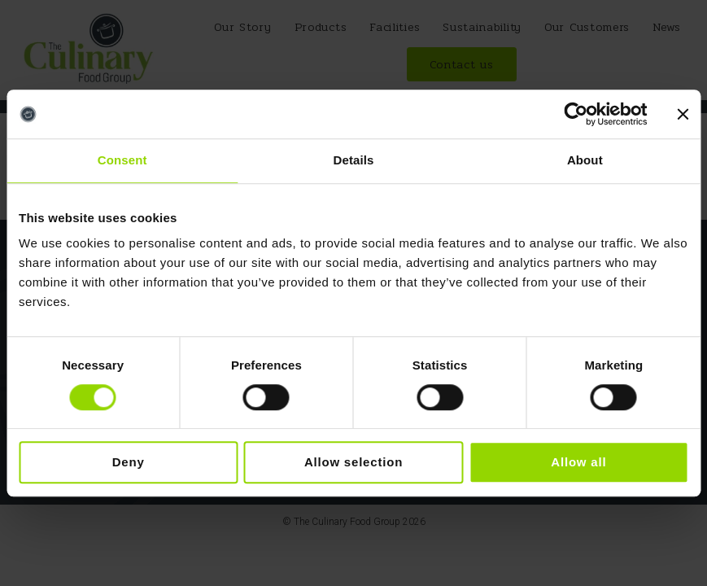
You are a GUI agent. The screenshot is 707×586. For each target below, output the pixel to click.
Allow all (578, 463)
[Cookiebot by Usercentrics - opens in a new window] (575, 114)
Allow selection (353, 463)
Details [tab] (354, 160)
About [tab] (585, 160)
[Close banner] (682, 114)
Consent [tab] (122, 160)
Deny (128, 463)
